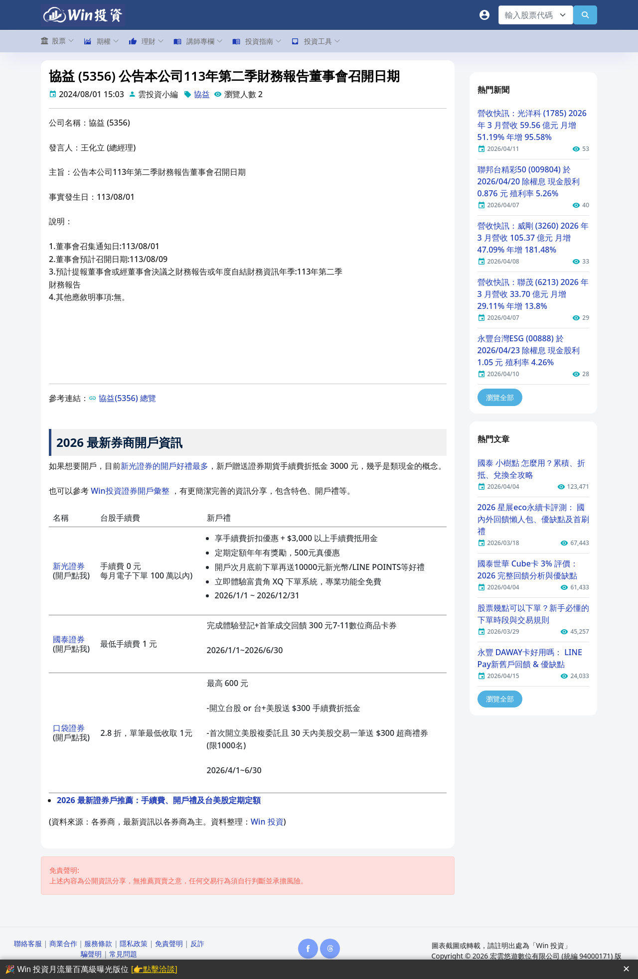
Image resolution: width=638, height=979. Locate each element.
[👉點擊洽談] (154, 969)
